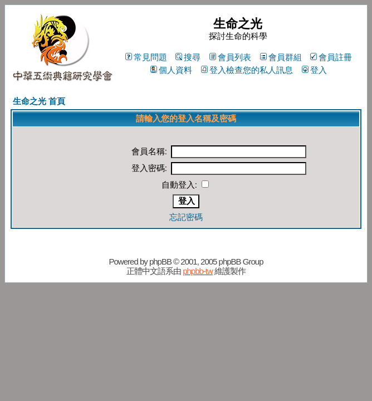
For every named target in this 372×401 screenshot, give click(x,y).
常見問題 (146, 57)
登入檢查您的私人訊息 (247, 70)
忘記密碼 (186, 217)
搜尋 (187, 57)
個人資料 (171, 70)
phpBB (160, 261)
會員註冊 (331, 57)
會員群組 (281, 57)
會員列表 (230, 57)
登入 (314, 70)
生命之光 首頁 (39, 101)
